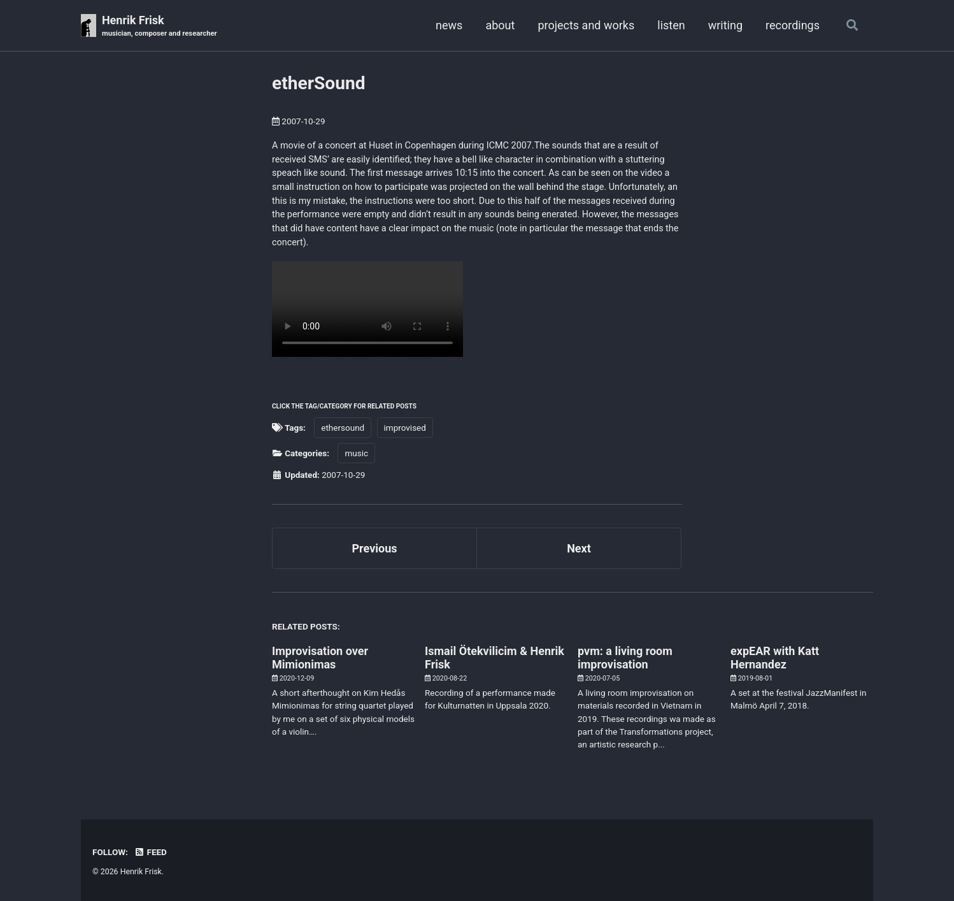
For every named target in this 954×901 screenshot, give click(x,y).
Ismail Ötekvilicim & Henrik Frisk (494, 657)
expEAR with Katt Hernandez (774, 657)
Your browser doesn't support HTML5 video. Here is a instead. (367, 309)
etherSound (319, 83)
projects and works (586, 25)
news (449, 25)
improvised (405, 427)
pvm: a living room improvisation (625, 657)
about (500, 25)
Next (579, 548)
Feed (150, 852)
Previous (374, 548)
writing (725, 25)
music (356, 453)
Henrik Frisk (159, 26)
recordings (792, 25)
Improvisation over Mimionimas (320, 657)
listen (671, 25)
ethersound (342, 427)
